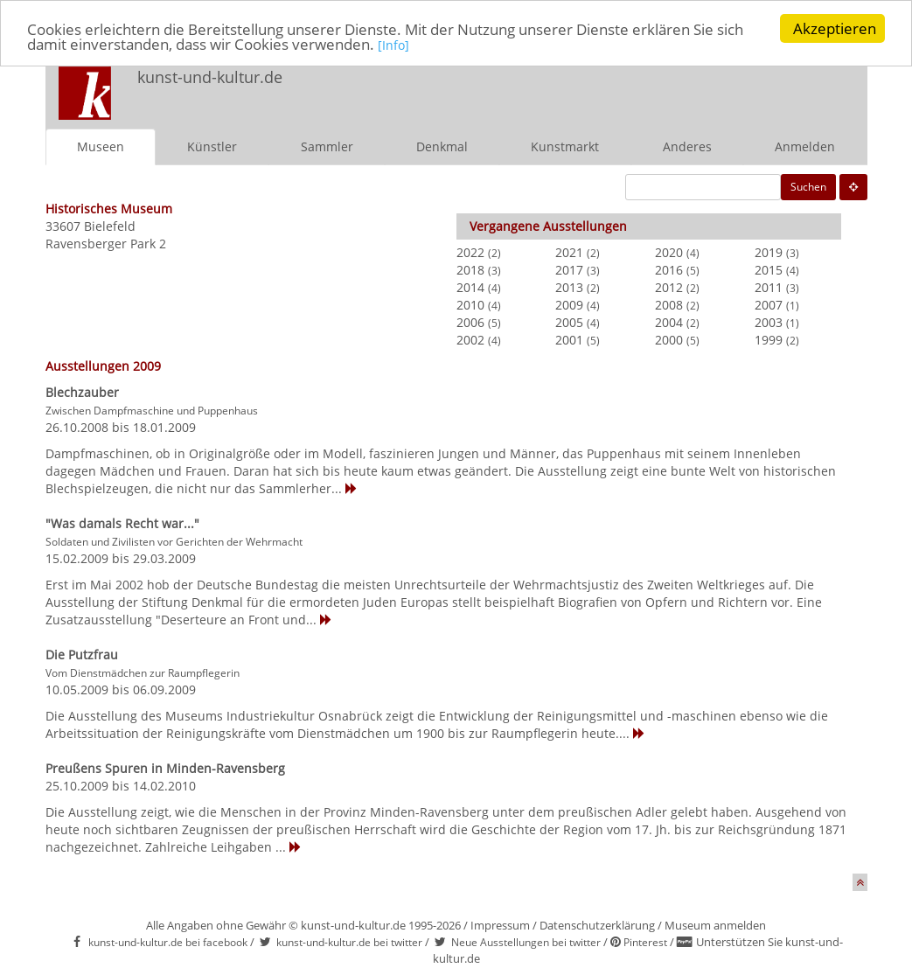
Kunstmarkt (565, 146)
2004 (669, 322)
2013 (569, 287)
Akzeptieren (834, 28)
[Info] (393, 45)
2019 (769, 252)
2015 (769, 269)
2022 (470, 252)
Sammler (327, 146)
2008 (669, 304)
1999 (769, 339)
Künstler (212, 146)
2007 (769, 304)
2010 (470, 304)
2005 (569, 322)
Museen (100, 146)
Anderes (687, 146)
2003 (769, 322)
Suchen (808, 186)
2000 (669, 339)
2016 (669, 269)
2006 (470, 322)
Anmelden (805, 146)
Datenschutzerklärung (597, 925)
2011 (769, 287)
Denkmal (442, 146)
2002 (470, 339)
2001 (569, 339)
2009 (569, 304)
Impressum (500, 925)
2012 (669, 287)
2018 (470, 269)
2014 (470, 287)
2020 (669, 252)
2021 (569, 252)
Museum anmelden (715, 925)
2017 (569, 269)
